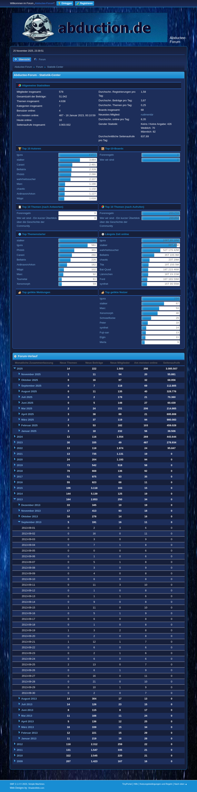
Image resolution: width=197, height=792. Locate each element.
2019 (20, 465)
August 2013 (29, 698)
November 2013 (31, 510)
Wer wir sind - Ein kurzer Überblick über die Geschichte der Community (37, 222)
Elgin (103, 337)
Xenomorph (23, 283)
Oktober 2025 (29, 380)
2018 (20, 470)
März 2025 (27, 419)
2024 (20, 436)
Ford (102, 279)
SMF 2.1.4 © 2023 (18, 784)
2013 (20, 499)
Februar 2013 (29, 732)
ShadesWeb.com (36, 788)
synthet (104, 283)
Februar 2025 (29, 425)
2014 (20, 493)
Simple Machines (36, 784)
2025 (20, 368)
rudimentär (147, 114)
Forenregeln (107, 154)
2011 (20, 749)
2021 (20, 453)
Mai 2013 (26, 715)
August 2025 (29, 391)
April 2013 (27, 721)
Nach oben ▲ (180, 784)
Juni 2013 (27, 710)
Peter (103, 322)
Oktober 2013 (29, 516)
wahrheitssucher (26, 179)
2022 (20, 448)
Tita (102, 264)
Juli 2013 (26, 704)
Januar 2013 (28, 738)
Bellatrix (21, 169)
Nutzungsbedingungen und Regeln (156, 784)
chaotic (21, 188)
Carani (20, 164)
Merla (103, 342)
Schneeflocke (107, 317)
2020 (20, 459)
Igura (20, 154)
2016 (20, 482)
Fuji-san (104, 332)
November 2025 (31, 374)
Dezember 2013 (30, 505)
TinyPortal (127, 784)
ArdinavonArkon (26, 193)
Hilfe (136, 784)
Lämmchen (106, 274)
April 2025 (27, 414)
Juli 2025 (26, 397)
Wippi (20, 198)
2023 (20, 442)
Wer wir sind (107, 159)
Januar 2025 (28, 431)
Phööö (20, 174)
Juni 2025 (27, 402)
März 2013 (27, 727)
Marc (20, 183)
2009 (20, 761)
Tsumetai (22, 279)
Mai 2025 (26, 408)
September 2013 (31, 522)
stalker (20, 159)
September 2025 (31, 385)
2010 (20, 755)
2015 (20, 488)
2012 (20, 744)
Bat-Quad (105, 269)
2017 (20, 476)
